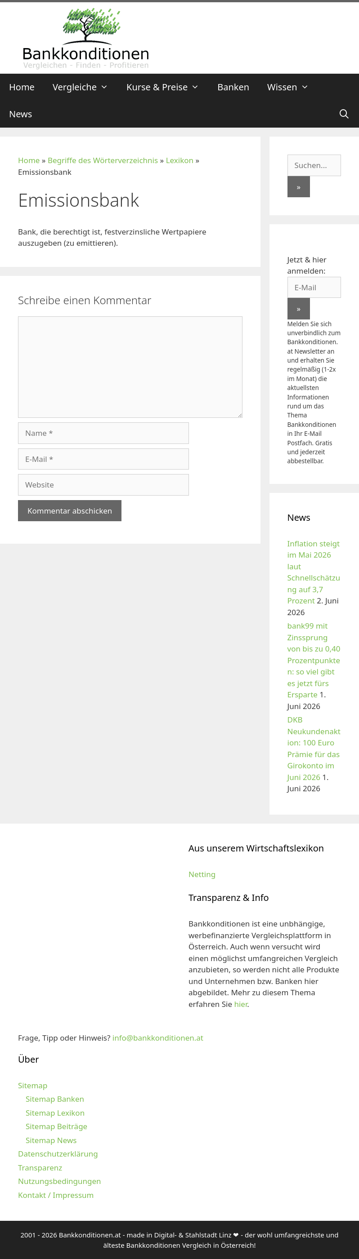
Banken (233, 87)
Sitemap (32, 1085)
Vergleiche (85, 87)
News (20, 114)
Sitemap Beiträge (56, 1126)
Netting (201, 874)
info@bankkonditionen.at (157, 1038)
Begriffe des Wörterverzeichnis (103, 160)
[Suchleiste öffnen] (344, 114)
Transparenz (40, 1167)
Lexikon (179, 160)
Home (22, 87)
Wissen (292, 87)
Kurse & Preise (167, 87)
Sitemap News (51, 1140)
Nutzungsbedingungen (59, 1181)
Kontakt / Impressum (56, 1195)
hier (240, 1004)
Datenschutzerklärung (58, 1153)
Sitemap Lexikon (55, 1113)
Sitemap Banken (55, 1099)
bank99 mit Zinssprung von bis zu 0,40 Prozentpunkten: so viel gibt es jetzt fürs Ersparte (314, 660)
